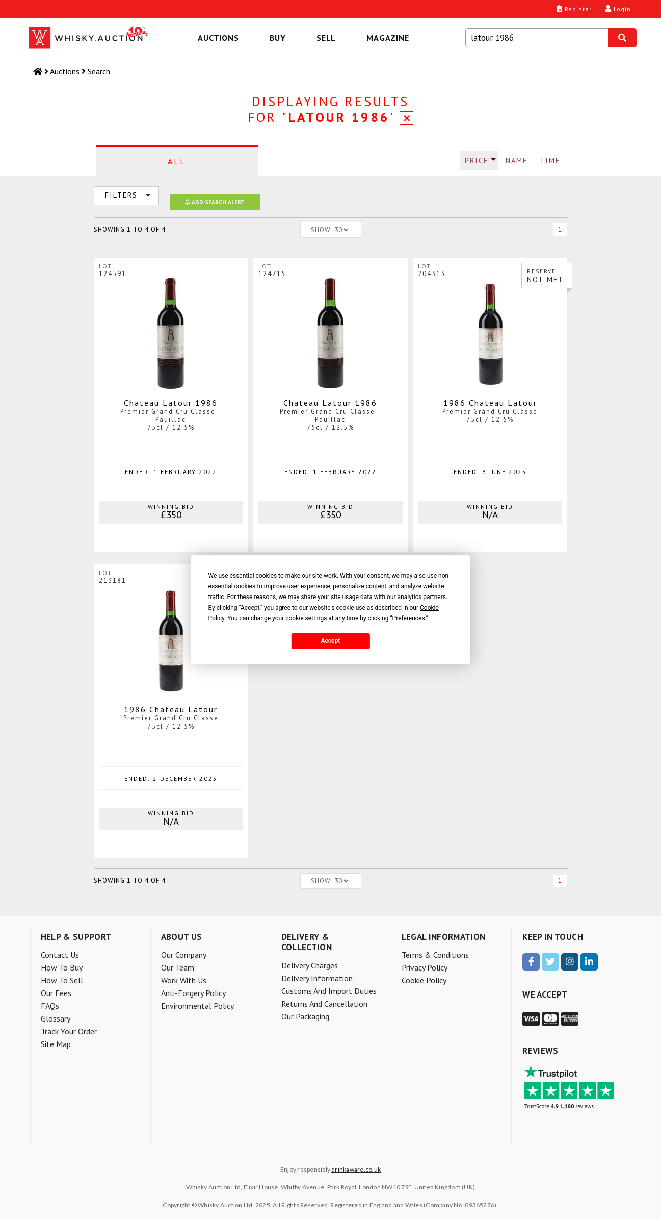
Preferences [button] (408, 618)
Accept (330, 640)
